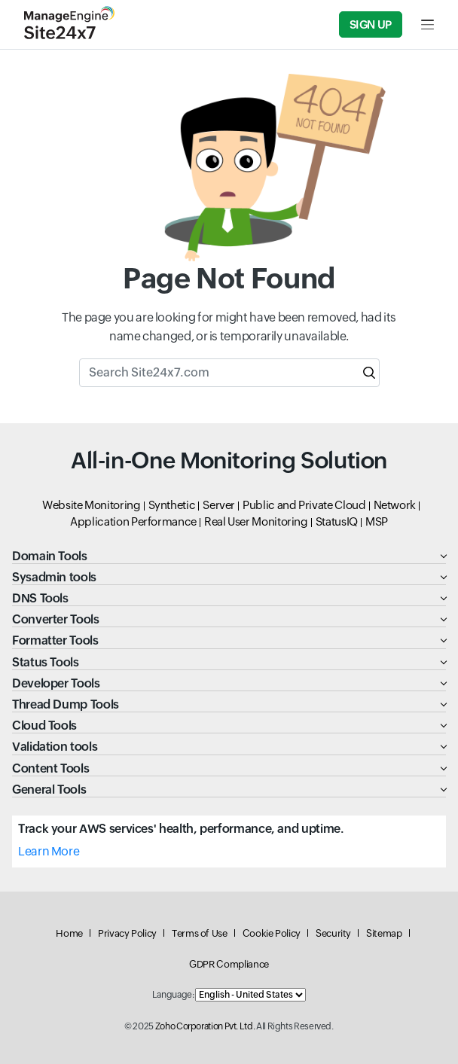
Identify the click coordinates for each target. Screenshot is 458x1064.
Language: (173, 994)
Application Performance (133, 521)
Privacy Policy (127, 933)
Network (395, 504)
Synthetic (172, 504)
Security (333, 933)
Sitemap (384, 933)
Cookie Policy (272, 933)
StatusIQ (337, 521)
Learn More (48, 851)
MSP (376, 521)
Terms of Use (199, 933)
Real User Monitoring (256, 521)
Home (69, 933)
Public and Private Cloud (304, 504)
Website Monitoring (91, 504)
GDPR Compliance (229, 964)
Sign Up (371, 24)
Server (219, 504)
